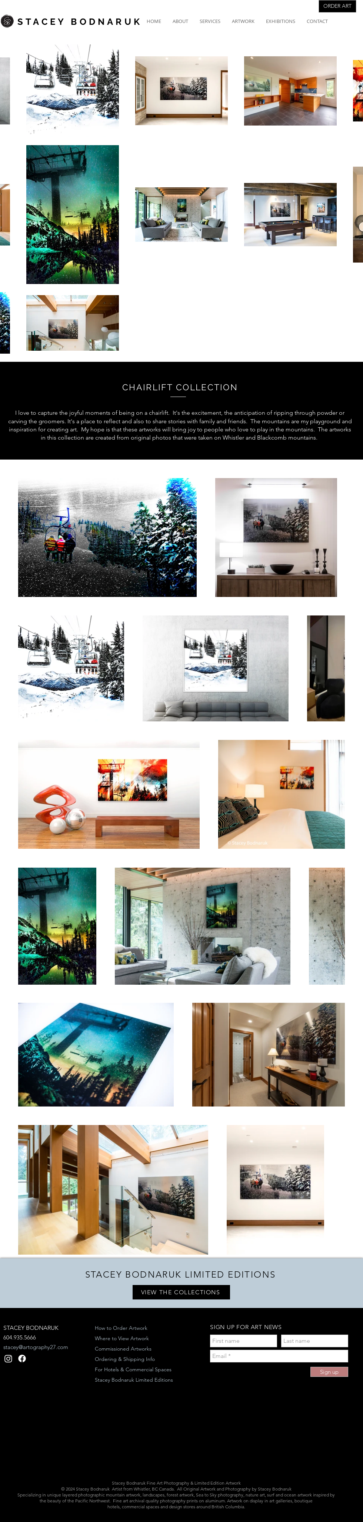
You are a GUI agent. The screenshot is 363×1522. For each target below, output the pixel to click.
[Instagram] (8, 1359)
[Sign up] (329, 1372)
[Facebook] (22, 1359)
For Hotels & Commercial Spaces (133, 1369)
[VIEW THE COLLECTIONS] (181, 1292)
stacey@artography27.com (35, 1347)
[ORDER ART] (337, 6)
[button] (180, 21)
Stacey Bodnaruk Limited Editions (134, 1379)
